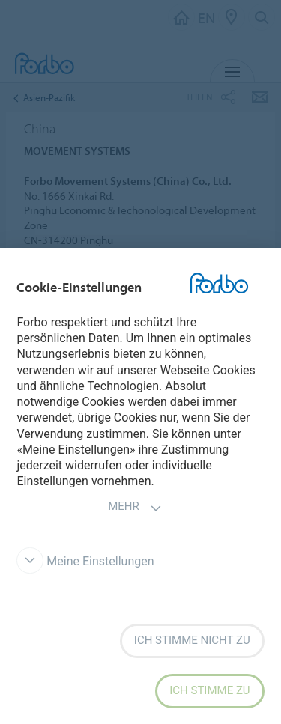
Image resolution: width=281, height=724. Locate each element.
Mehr (135, 508)
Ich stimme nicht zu (192, 640)
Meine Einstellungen (85, 561)
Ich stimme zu (209, 690)
